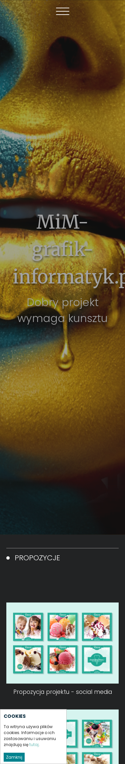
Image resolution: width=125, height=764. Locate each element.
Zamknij (14, 757)
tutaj (34, 744)
